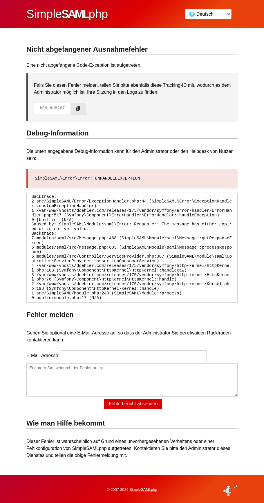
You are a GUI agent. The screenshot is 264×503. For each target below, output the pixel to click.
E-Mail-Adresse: (42, 355)
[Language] (208, 14)
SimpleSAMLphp (143, 489)
